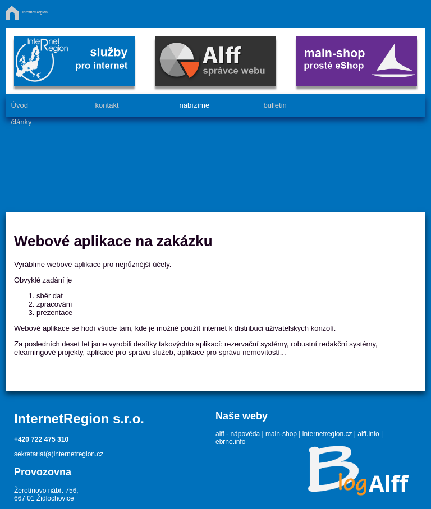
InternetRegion (35, 12)
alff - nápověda (238, 434)
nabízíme (194, 105)
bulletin (274, 105)
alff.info (368, 434)
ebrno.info (230, 442)
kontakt (106, 105)
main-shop (281, 434)
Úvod (19, 105)
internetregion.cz (327, 434)
